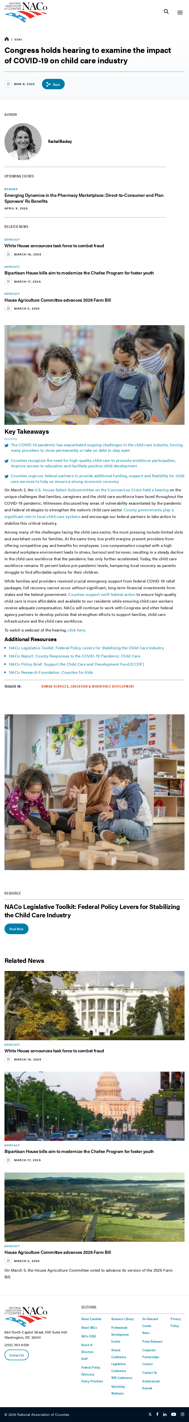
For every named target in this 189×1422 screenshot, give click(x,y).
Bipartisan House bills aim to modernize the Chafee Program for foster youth (79, 273)
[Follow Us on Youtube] (173, 1414)
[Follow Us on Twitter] (150, 1414)
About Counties (91, 1318)
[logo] (25, 21)
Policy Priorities (92, 1380)
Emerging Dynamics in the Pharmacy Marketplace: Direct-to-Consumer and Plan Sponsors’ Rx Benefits (83, 198)
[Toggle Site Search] (166, 12)
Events (115, 1341)
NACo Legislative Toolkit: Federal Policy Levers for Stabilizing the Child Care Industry (86, 648)
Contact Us (16, 1355)
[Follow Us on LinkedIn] (165, 1414)
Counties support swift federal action (101, 594)
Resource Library (122, 1318)
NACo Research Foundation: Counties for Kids (51, 672)
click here (76, 630)
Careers (147, 1363)
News (18, 39)
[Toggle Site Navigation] (180, 12)
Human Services (55, 686)
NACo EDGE (88, 1335)
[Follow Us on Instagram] (183, 1414)
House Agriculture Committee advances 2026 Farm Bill (57, 300)
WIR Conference (121, 1377)
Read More (16, 928)
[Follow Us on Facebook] (157, 1414)
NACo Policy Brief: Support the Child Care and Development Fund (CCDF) (77, 664)
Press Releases (152, 1341)
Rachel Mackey (60, 141)
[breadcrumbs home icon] (6, 39)
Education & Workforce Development (102, 686)
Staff (84, 1358)
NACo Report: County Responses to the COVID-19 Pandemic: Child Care (74, 656)
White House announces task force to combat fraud (54, 245)
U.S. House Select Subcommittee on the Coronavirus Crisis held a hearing (101, 490)
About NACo (89, 1327)
